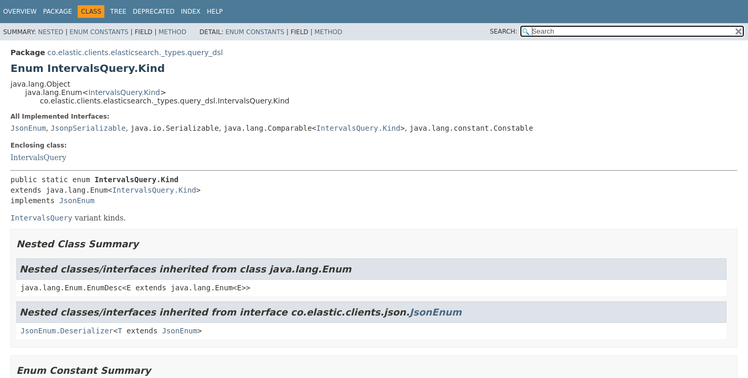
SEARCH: (504, 31)
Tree (118, 11)
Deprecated (154, 11)
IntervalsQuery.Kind (124, 92)
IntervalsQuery (38, 157)
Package (57, 11)
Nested (50, 32)
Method (172, 32)
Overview (20, 11)
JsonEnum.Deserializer (66, 331)
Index (191, 11)
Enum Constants (98, 32)
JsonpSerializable (87, 128)
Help (215, 11)
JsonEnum (28, 128)
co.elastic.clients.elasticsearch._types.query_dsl (134, 52)
